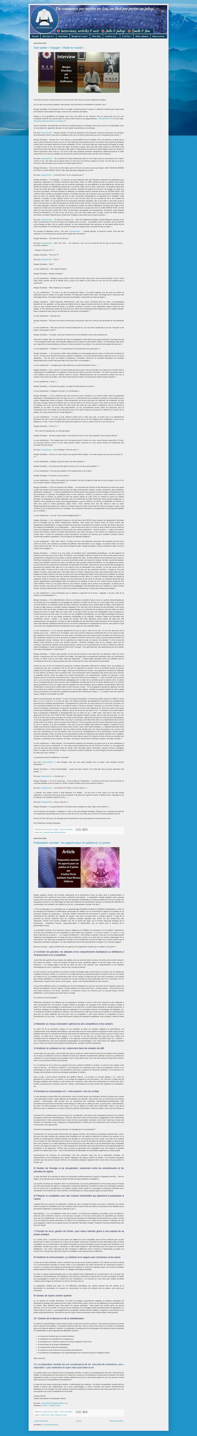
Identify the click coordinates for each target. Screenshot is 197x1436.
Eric (41, 832)
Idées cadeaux (141, 36)
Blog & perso (158, 36)
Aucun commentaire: (66, 829)
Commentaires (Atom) (50, 1425)
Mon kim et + (48, 36)
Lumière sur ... (111, 36)
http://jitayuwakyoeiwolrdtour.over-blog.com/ (50, 121)
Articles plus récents (41, 1421)
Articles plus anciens (116, 1421)
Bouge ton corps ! (80, 36)
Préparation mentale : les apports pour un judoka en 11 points (72, 842)
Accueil (35, 36)
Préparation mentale (61, 1415)
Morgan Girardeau (60, 832)
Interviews (63, 36)
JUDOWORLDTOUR (106, 119)
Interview (46, 832)
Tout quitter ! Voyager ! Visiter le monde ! (59, 47)
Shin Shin (96, 36)
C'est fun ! (126, 36)
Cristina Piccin (44, 1415)
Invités (52, 832)
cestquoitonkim (46, 133)
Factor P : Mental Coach (51, 1405)
